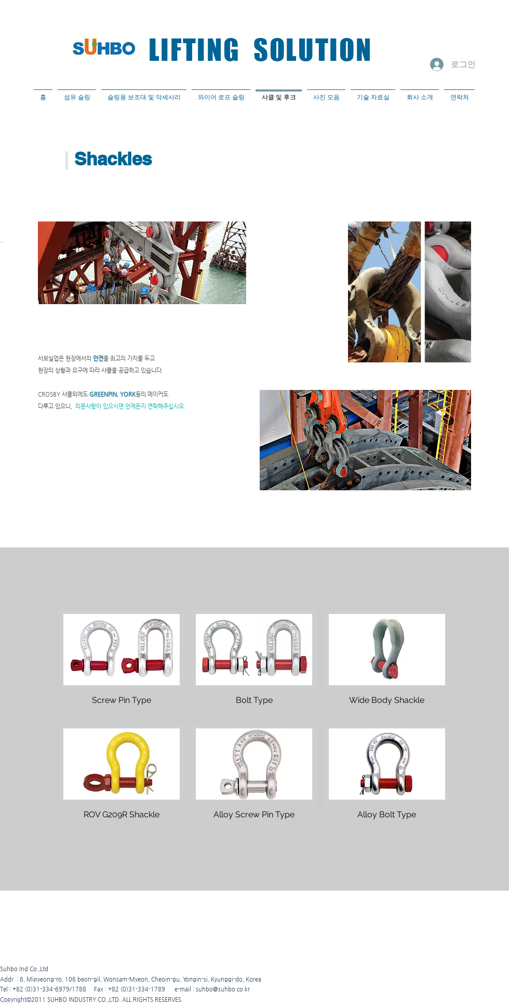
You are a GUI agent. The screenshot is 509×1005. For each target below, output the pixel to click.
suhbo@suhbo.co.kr (223, 989)
